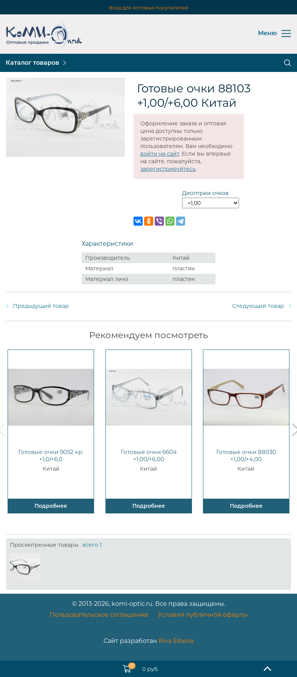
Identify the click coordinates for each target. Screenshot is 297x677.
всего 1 (92, 544)
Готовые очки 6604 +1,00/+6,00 (149, 455)
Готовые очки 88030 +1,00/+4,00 (246, 455)
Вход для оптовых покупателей (149, 8)
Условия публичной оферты (203, 614)
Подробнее (51, 505)
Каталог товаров (32, 62)
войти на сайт (159, 153)
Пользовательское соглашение (99, 614)
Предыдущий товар (41, 306)
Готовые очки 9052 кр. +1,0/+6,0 (50, 455)
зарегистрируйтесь (168, 168)
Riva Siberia (176, 640)
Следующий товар (258, 306)
